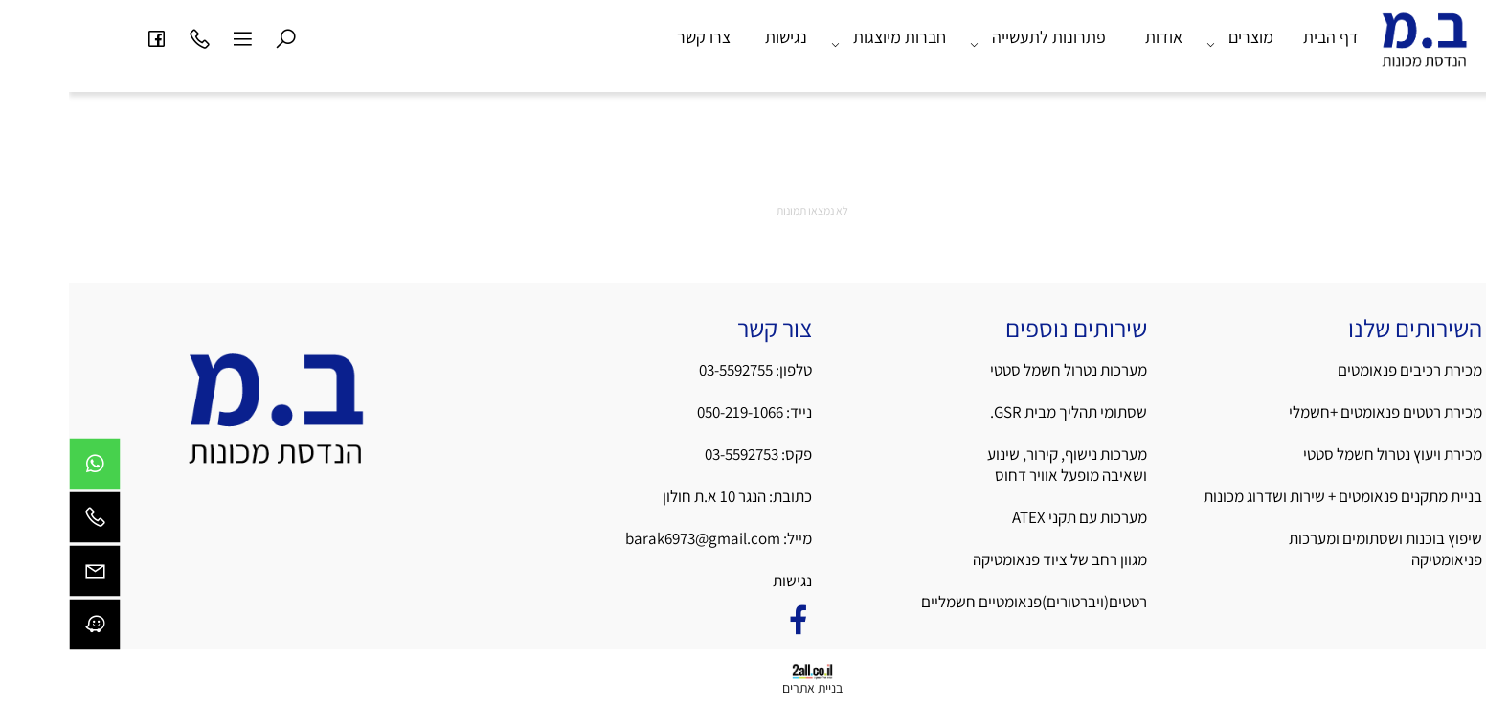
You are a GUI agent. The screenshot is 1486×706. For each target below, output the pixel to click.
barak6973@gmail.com (633, 538)
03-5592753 (674, 454)
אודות (1095, 37)
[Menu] (173, 37)
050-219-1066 (671, 411)
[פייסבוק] (87, 37)
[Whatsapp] (26, 468)
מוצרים (1171, 37)
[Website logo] (1355, 46)
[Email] (26, 576)
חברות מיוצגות (819, 37)
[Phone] (130, 37)
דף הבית (1262, 37)
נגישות (717, 37)
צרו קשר (635, 37)
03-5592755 (667, 369)
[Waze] (26, 629)
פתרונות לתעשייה (969, 37)
